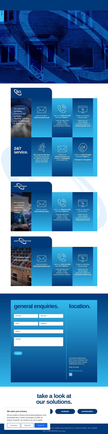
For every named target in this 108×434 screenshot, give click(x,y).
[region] (27, 419)
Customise (13, 425)
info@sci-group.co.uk (41, 117)
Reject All (27, 425)
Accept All (41, 425)
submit (18, 353)
